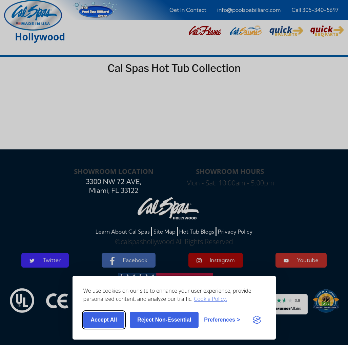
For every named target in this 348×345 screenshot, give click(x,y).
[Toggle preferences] (222, 320)
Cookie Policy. (210, 299)
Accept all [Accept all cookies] (104, 320)
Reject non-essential (164, 320)
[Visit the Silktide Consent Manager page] (257, 320)
